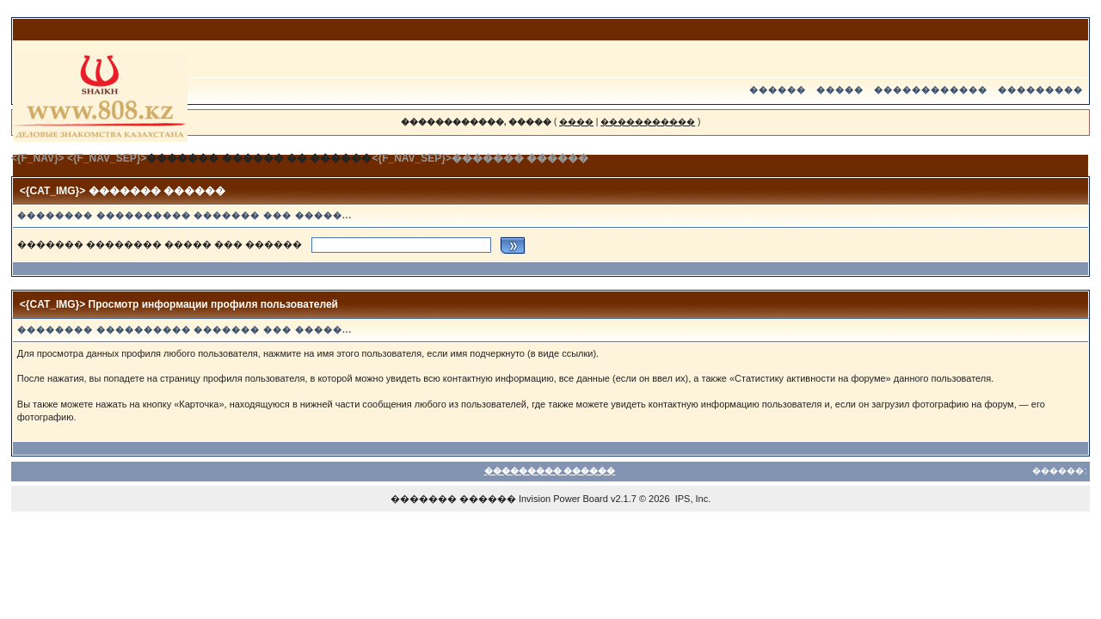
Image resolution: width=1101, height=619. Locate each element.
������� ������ (453, 498)
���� (576, 121)
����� (840, 90)
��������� (1040, 90)
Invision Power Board (563, 498)
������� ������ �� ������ (259, 158)
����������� (647, 121)
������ (777, 90)
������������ (930, 90)
